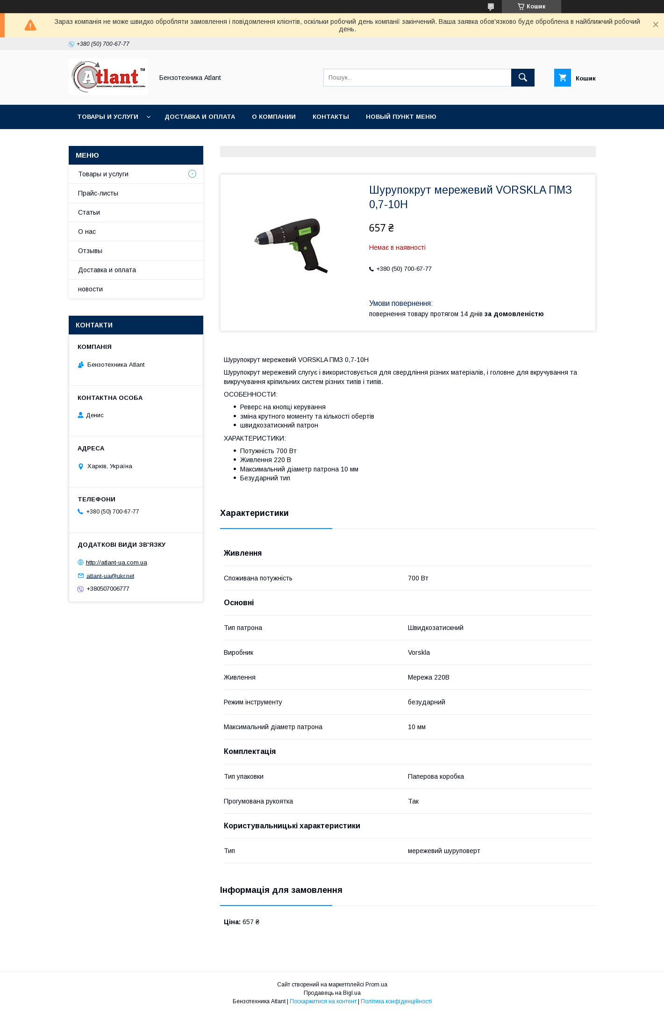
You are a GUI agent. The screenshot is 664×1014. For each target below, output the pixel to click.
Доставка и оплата (199, 116)
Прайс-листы (98, 193)
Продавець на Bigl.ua (332, 993)
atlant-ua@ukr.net (110, 575)
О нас (87, 231)
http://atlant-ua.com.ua (116, 562)
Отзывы (90, 250)
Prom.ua (376, 984)
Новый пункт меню (401, 116)
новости (90, 289)
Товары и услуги (107, 116)
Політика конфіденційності (396, 1001)
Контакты (331, 116)
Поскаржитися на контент (323, 1001)
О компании (274, 116)
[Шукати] (523, 78)
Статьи (89, 212)
